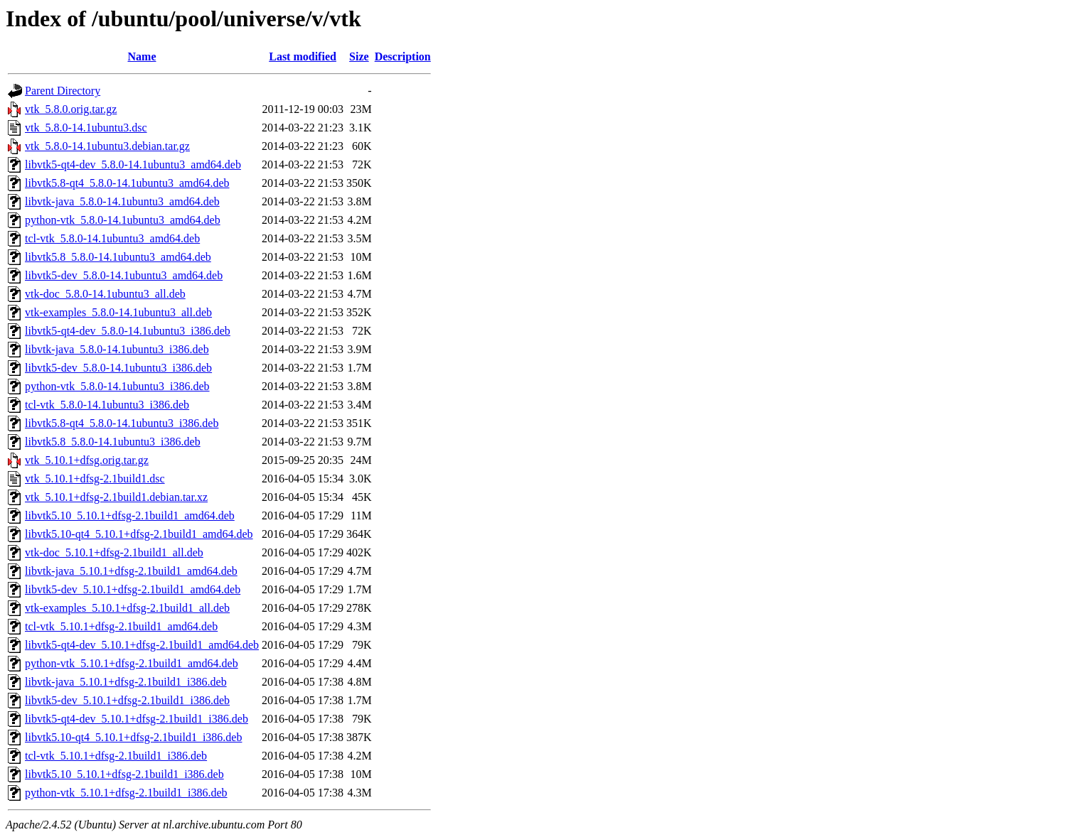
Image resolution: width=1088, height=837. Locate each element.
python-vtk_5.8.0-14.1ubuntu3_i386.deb (117, 386)
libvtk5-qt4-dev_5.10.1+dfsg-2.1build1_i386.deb (136, 719)
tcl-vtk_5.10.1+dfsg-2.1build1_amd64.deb (121, 626)
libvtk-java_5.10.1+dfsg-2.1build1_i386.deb (126, 682)
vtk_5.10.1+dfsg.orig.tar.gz (87, 460)
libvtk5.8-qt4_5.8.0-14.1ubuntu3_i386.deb (121, 423)
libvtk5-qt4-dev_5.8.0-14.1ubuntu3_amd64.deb (133, 164)
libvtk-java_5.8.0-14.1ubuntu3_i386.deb (117, 349)
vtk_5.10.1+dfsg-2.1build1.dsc (95, 478)
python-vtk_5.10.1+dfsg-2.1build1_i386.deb (126, 793)
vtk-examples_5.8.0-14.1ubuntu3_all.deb (118, 312)
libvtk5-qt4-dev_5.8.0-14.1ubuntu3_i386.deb (127, 331)
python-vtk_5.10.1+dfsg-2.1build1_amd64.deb (131, 663)
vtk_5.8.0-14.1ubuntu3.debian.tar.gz (107, 146)
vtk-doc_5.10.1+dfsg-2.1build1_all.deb (114, 552)
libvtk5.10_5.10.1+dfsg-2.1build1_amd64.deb (130, 515)
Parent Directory (62, 91)
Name (142, 56)
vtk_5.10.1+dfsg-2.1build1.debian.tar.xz (116, 497)
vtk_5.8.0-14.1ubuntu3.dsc (86, 128)
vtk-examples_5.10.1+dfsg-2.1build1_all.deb (127, 608)
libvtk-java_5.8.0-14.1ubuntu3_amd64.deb (122, 201)
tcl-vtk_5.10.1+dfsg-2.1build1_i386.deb (116, 756)
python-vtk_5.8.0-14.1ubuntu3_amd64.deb (122, 220)
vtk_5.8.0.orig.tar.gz (71, 109)
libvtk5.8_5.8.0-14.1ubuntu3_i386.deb (113, 442)
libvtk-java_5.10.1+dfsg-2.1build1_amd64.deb (131, 571)
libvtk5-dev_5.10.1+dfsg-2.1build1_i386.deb (127, 700)
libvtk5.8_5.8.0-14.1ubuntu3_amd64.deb (118, 257)
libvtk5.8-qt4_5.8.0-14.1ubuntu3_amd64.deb (127, 183)
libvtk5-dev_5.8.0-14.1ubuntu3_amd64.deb (124, 275)
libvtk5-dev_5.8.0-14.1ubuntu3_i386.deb (118, 368)
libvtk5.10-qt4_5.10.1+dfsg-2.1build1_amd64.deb (139, 534)
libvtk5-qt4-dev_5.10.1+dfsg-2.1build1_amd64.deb (142, 645)
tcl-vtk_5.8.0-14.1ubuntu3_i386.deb (107, 405)
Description (403, 56)
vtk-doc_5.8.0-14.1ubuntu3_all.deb (105, 294)
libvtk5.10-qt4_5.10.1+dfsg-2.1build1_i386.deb (133, 737)
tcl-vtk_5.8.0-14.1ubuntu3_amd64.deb (112, 238)
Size (359, 56)
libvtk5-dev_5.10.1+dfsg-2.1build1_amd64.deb (132, 589)
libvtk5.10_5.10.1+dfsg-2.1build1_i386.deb (124, 774)
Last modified (302, 56)
